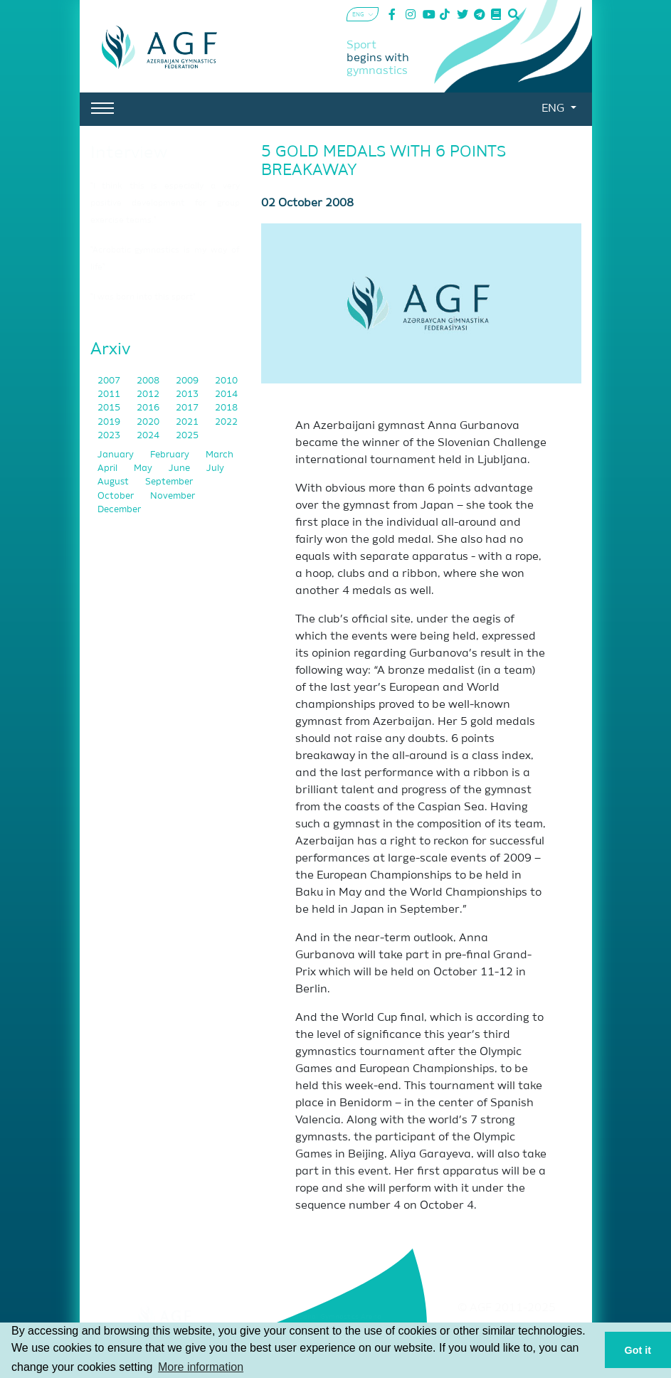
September (169, 482)
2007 (109, 381)
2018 (226, 408)
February (170, 455)
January (116, 455)
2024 (149, 435)
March (219, 455)
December (119, 509)
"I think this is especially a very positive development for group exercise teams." (165, 203)
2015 (109, 408)
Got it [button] (638, 1350)
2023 (109, 435)
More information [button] (200, 1367)
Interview (128, 152)
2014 (226, 394)
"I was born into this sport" (143, 297)
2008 (149, 381)
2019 (109, 422)
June (180, 468)
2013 (188, 394)
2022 (226, 422)
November (172, 496)
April (108, 468)
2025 (187, 435)
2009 (188, 381)
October (116, 496)
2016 (149, 408)
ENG (554, 109)
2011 (109, 394)
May (144, 468)
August (114, 482)
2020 (149, 422)
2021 (188, 422)
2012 (149, 394)
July (215, 468)
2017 (188, 408)
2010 (226, 381)
